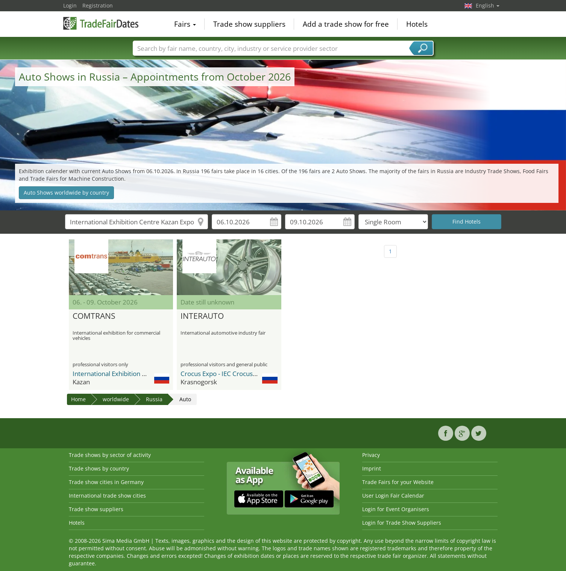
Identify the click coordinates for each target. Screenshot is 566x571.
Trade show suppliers (249, 24)
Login (70, 5)
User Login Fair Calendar (393, 495)
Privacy (371, 454)
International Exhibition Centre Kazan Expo (135, 373)
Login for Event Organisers (395, 509)
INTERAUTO (202, 316)
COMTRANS (94, 316)
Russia (154, 399)
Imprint (371, 468)
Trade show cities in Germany (106, 482)
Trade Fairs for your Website (398, 482)
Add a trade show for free (346, 24)
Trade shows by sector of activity (110, 454)
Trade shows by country (99, 468)
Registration (97, 5)
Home (78, 399)
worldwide (116, 399)
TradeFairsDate (100, 23)
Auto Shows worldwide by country (66, 192)
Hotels (417, 24)
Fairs (185, 24)
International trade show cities (107, 495)
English (487, 5)
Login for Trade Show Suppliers (401, 522)
